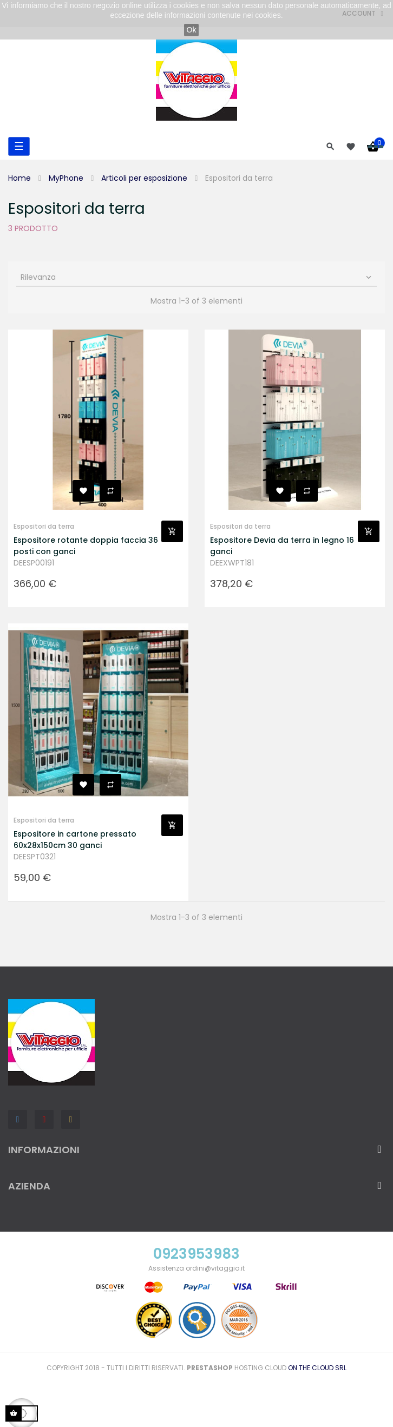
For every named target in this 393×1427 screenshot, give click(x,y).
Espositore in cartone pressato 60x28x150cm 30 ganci (75, 839)
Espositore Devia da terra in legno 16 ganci (282, 546)
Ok (191, 29)
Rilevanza (197, 277)
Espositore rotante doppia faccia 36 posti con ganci (86, 546)
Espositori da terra (44, 526)
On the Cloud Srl (317, 1367)
